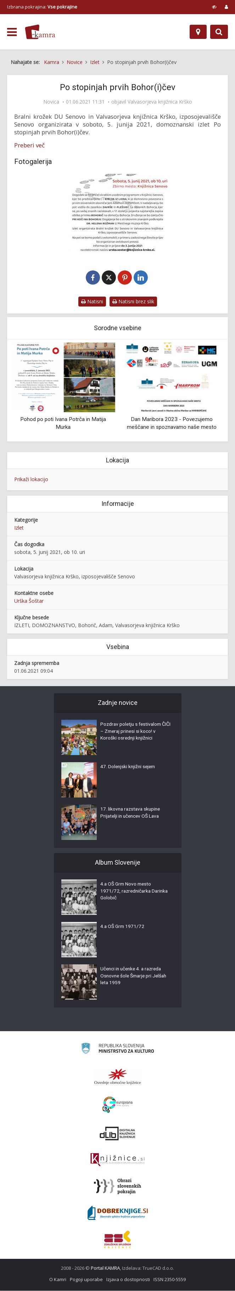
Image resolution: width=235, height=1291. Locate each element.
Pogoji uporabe (86, 1280)
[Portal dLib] (117, 1134)
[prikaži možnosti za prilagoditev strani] (214, 7)
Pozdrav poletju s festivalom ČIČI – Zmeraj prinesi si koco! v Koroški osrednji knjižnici (133, 732)
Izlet (19, 528)
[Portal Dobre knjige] (118, 1213)
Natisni (92, 301)
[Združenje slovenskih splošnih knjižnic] (117, 1160)
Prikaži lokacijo (31, 479)
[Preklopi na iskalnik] (219, 32)
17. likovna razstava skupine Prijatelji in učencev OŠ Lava (131, 813)
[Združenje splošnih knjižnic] (117, 1240)
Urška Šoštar (29, 601)
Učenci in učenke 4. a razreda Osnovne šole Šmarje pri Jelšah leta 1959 (135, 977)
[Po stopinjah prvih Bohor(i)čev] (117, 215)
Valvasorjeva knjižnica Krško (160, 102)
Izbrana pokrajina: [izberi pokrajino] (42, 7)
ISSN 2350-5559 (169, 1280)
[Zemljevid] (198, 32)
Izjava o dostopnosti (128, 1280)
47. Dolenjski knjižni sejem (129, 768)
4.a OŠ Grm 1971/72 (122, 927)
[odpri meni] (12, 32)
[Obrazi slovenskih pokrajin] (117, 1187)
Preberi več (29, 145)
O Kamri (57, 1280)
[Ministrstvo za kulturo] (117, 1049)
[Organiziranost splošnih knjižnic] (117, 1077)
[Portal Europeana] (117, 1105)
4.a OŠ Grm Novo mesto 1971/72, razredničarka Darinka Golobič (126, 892)
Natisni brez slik (133, 301)
